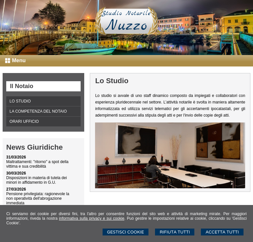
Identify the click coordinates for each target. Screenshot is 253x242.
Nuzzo (126, 26)
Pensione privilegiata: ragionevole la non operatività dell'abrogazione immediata (37, 198)
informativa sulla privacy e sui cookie (92, 218)
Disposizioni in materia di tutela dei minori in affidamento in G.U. (36, 180)
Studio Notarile (126, 13)
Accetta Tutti (222, 232)
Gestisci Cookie (125, 232)
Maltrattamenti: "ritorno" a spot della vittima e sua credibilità (37, 164)
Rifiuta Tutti (175, 232)
